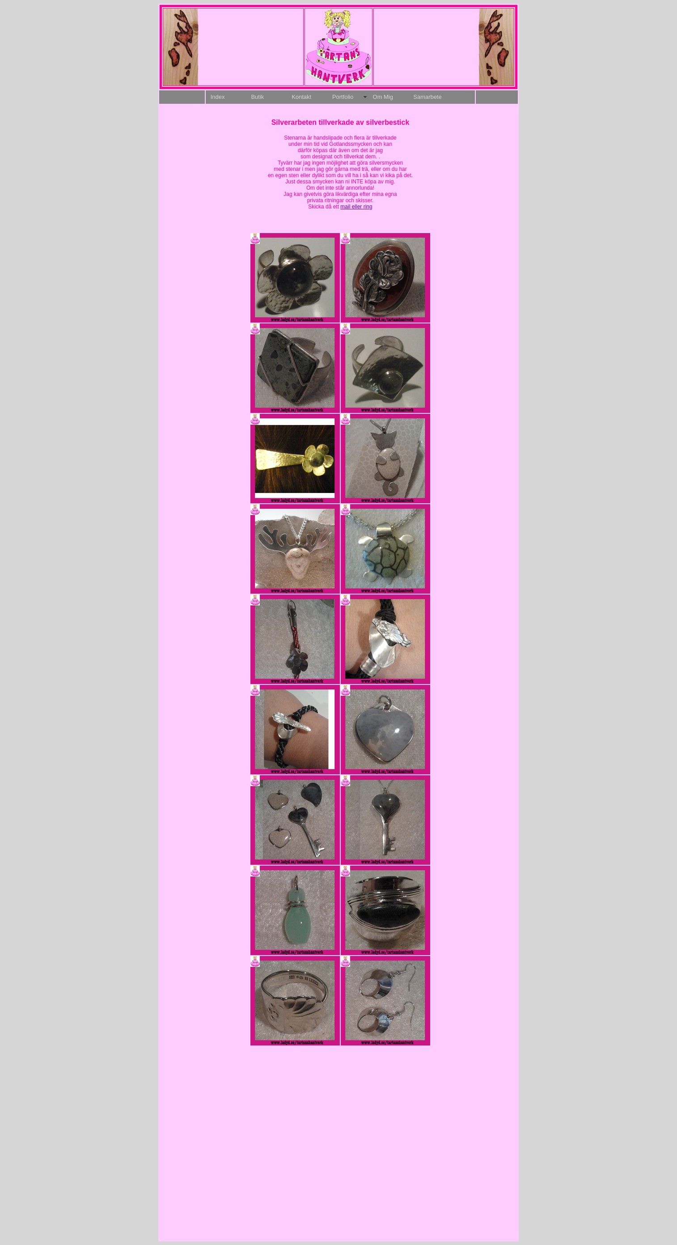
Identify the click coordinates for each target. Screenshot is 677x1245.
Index (218, 96)
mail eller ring (356, 207)
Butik (257, 96)
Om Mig (383, 96)
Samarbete (427, 96)
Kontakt (301, 96)
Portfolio (343, 96)
